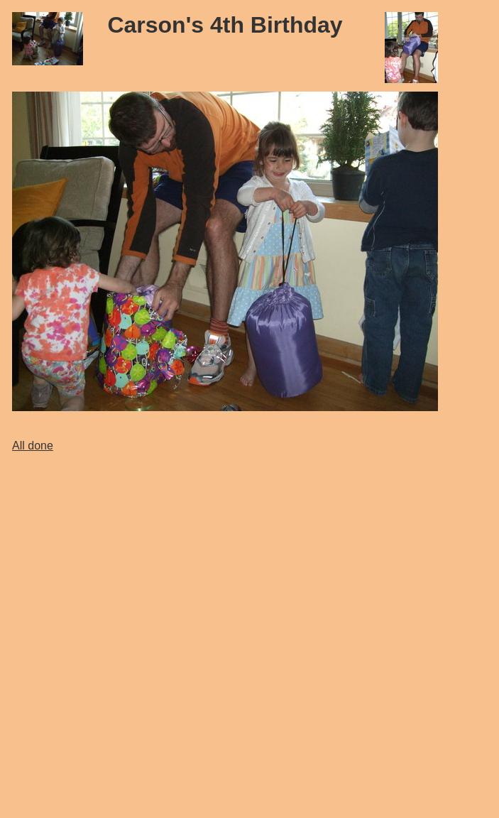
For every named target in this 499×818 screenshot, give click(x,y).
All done (32, 446)
